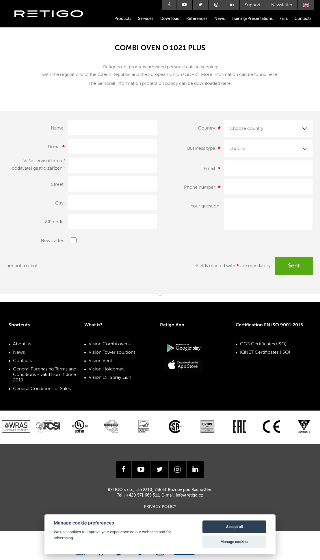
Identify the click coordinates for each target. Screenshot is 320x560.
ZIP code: (55, 222)
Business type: (204, 149)
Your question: (206, 206)
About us (22, 344)
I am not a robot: (21, 266)
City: (60, 203)
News (219, 19)
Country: (209, 129)
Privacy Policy (160, 507)
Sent (294, 266)
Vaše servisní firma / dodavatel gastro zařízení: (38, 165)
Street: (58, 184)
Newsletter (281, 5)
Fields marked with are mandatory (233, 267)
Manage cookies (234, 542)
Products (122, 19)
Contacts (303, 19)
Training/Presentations (252, 19)
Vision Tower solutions (112, 352)
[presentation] (109, 268)
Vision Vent (100, 361)
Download (169, 19)
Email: (212, 169)
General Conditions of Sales (42, 389)
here (272, 74)
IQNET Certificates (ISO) (265, 352)
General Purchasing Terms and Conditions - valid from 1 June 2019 (44, 375)
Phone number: (202, 188)
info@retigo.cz (189, 495)
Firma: (56, 148)
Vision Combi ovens (110, 344)
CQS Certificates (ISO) (263, 344)
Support (253, 5)
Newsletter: (53, 241)
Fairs (284, 19)
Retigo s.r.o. (53, 22)
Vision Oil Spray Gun (110, 377)
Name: (58, 128)
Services (145, 19)
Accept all (234, 527)
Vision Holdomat (106, 369)
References (196, 19)
